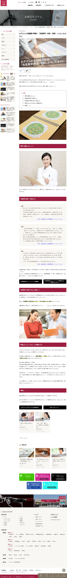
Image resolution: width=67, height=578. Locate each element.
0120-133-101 (31, 575)
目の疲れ (21, 436)
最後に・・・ (28, 103)
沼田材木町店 (17, 549)
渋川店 (10, 549)
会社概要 (12, 568)
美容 (11, 68)
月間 (14, 73)
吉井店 (23, 540)
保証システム (38, 517)
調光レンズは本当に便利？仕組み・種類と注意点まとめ (10, 84)
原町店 (23, 549)
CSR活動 (25, 568)
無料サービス (38, 515)
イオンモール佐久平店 (20, 557)
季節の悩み (3, 69)
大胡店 (10, 535)
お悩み (26, 436)
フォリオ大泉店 (29, 544)
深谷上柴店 (26, 553)
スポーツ (12, 69)
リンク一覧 (4, 570)
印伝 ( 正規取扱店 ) (5, 59)
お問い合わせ (38, 568)
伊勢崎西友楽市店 (40, 533)
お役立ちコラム (60, 5)
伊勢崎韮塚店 (49, 533)
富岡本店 (34, 540)
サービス (36, 513)
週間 (11, 73)
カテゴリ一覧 (7, 517)
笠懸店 (49, 544)
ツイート (33, 70)
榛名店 (28, 540)
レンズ (3, 48)
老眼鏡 (3, 41)
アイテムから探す (24, 27)
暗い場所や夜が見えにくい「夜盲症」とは (10, 89)
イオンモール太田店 (19, 544)
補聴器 (3, 55)
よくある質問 (54, 515)
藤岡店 (48, 540)
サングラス (4, 52)
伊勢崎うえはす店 (30, 533)
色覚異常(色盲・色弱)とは (31, 96)
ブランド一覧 (7, 519)
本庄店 (15, 553)
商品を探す (38, 5)
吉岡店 (20, 535)
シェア (23, 70)
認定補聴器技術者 (4, 66)
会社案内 (4, 569)
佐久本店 (11, 557)
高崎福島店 (17, 540)
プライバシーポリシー (21, 570)
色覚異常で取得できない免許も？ (32, 99)
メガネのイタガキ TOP (5, 27)
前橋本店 (56, 533)
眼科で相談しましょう (30, 94)
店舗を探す (30, 5)
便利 (8, 69)
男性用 (5, 521)
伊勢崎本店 (11, 533)
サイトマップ (11, 570)
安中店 (54, 540)
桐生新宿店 (43, 544)
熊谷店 (10, 553)
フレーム (5, 515)
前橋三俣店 (62, 533)
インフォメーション (55, 518)
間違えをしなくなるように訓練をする (33, 101)
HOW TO (7, 68)
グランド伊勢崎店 (20, 533)
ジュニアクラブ (39, 520)
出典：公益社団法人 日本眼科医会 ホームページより (50, 217)
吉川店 (20, 553)
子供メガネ (4, 45)
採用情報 (31, 568)
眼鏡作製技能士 (39, 522)
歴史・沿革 (18, 568)
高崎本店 (11, 540)
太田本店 (11, 544)
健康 (2, 34)
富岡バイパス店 (41, 540)
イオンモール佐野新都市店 (14, 560)
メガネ (31, 27)
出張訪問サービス (39, 524)
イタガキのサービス (49, 5)
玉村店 (15, 535)
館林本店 (37, 544)
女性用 (5, 523)
